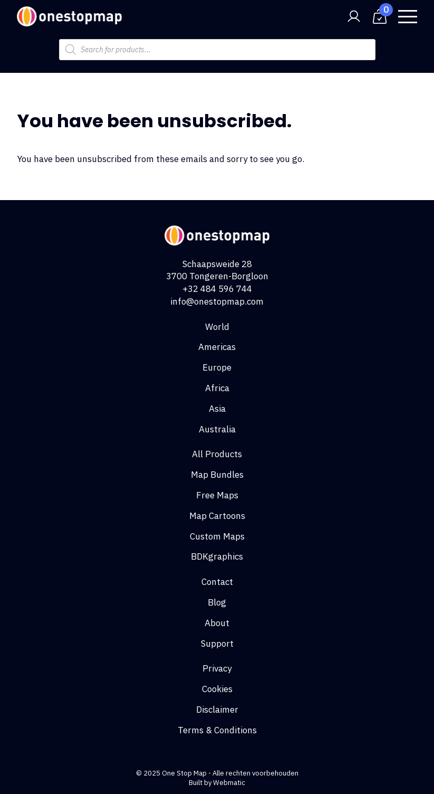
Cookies (217, 689)
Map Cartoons (217, 516)
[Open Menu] (407, 16)
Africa (217, 388)
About (217, 623)
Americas (217, 347)
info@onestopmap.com (217, 301)
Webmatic (229, 782)
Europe (217, 367)
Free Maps (217, 495)
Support (217, 643)
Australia (217, 429)
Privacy (217, 668)
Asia (217, 408)
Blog (217, 602)
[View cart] (379, 16)
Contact (217, 582)
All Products (217, 454)
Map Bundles (217, 474)
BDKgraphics (217, 556)
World (217, 327)
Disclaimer (217, 709)
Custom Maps (217, 536)
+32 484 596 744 (217, 289)
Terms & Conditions (217, 730)
